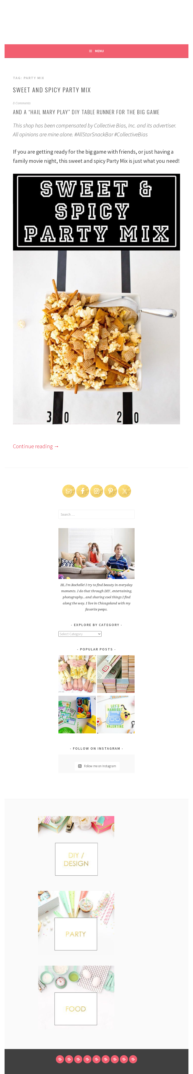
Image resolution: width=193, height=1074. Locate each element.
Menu (99, 51)
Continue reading (36, 446)
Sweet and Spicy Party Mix (52, 89)
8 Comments (22, 103)
